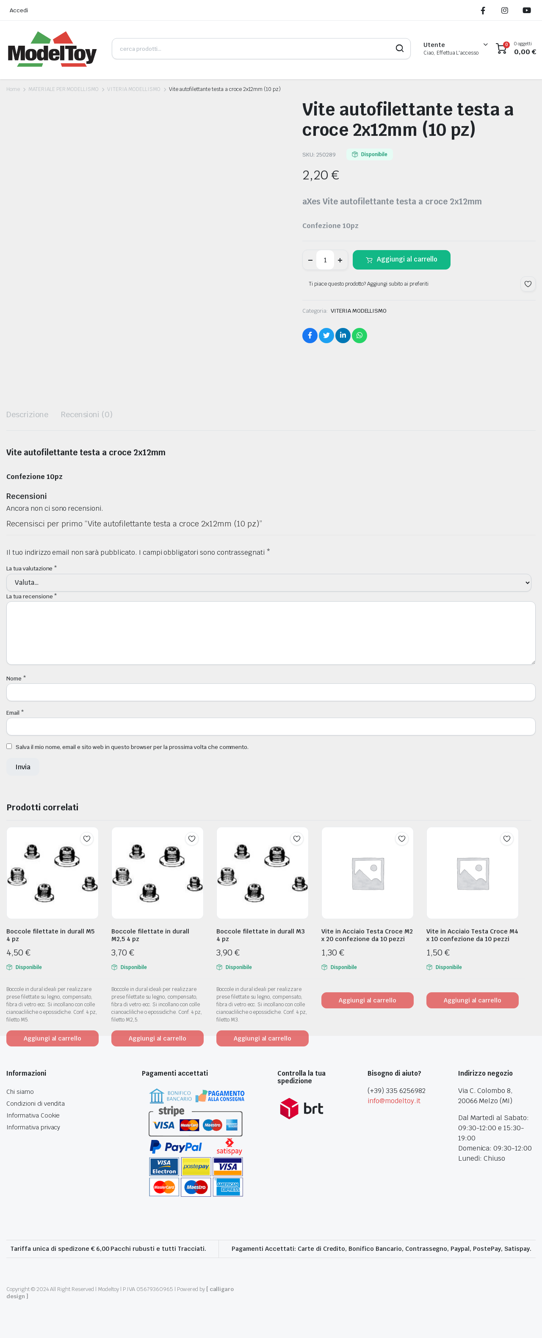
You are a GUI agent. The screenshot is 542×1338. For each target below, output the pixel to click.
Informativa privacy (33, 1127)
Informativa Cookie (33, 1115)
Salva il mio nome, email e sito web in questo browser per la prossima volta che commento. (132, 747)
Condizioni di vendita (35, 1103)
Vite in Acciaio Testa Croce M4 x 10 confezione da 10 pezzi (472, 935)
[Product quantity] (325, 260)
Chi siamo (20, 1092)
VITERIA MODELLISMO (133, 89)
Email (15, 712)
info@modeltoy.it (394, 1100)
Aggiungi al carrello (407, 259)
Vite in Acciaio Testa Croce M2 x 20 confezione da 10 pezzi (367, 935)
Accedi (19, 10)
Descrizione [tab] (27, 414)
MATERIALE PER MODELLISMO (63, 89)
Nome (16, 678)
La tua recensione (31, 596)
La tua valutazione (31, 568)
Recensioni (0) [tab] (87, 414)
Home (13, 89)
